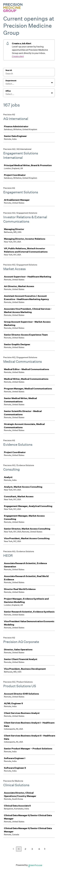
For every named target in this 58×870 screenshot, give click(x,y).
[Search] (29, 74)
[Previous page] (13, 849)
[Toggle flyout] (52, 82)
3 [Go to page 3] (32, 849)
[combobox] (5, 83)
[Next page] (44, 849)
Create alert (18, 56)
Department (10, 80)
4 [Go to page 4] (39, 849)
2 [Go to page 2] (25, 849)
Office (8, 91)
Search (8, 70)
